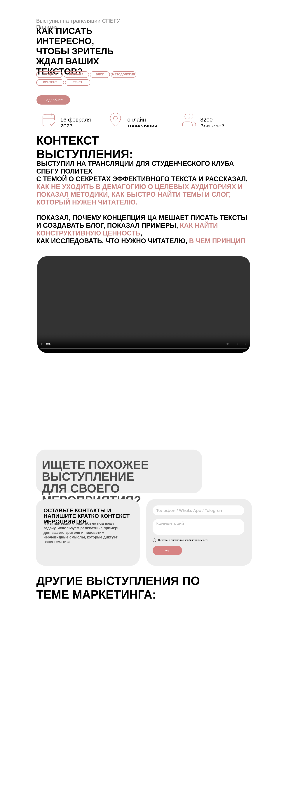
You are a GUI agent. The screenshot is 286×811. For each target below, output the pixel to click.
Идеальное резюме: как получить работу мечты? (221, 640)
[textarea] (198, 527)
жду (167, 550)
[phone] (198, 510)
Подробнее (53, 100)
